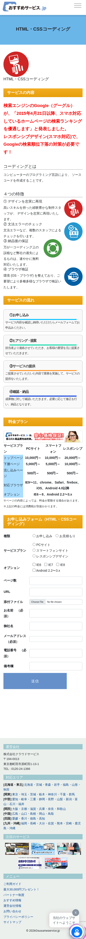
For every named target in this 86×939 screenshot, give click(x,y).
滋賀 (33, 809)
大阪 (15, 809)
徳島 (33, 818)
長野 (51, 799)
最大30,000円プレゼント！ (21, 889)
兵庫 (42, 809)
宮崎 (69, 823)
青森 (48, 784)
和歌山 (61, 809)
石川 (12, 804)
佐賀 (51, 823)
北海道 (28, 784)
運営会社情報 (12, 905)
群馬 (72, 794)
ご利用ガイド (12, 884)
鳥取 (51, 813)
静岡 (42, 799)
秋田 (6, 789)
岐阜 (24, 799)
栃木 (42, 794)
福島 (66, 784)
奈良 (51, 809)
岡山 (42, 813)
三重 (33, 799)
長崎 (33, 823)
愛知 (15, 799)
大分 (42, 823)
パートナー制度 (13, 895)
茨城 (33, 794)
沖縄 (12, 828)
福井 (21, 804)
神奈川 (52, 794)
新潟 (69, 799)
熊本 (60, 823)
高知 (42, 818)
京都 (24, 809)
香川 (24, 818)
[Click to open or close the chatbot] (77, 931)
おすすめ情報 (12, 900)
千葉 (63, 794)
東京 (15, 794)
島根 (33, 813)
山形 (75, 784)
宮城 (39, 784)
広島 (15, 813)
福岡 (24, 823)
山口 (24, 813)
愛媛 (15, 818)
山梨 (60, 799)
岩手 (57, 784)
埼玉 (24, 794)
